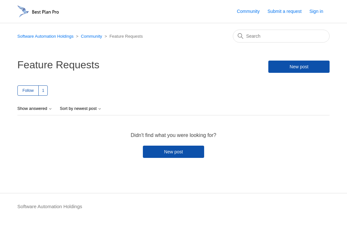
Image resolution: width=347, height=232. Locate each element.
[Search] (281, 36)
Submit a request (284, 11)
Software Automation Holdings (45, 36)
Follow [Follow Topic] (28, 90)
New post (299, 66)
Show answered (34, 108)
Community (248, 11)
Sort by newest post (81, 108)
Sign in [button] (316, 11)
